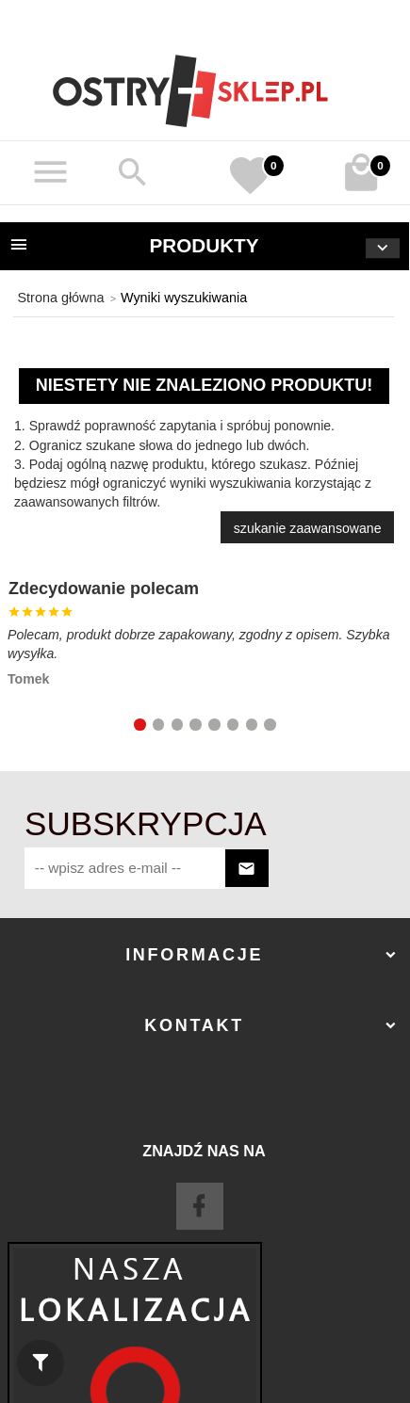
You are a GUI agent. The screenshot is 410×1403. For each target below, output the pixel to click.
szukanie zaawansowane (308, 528)
